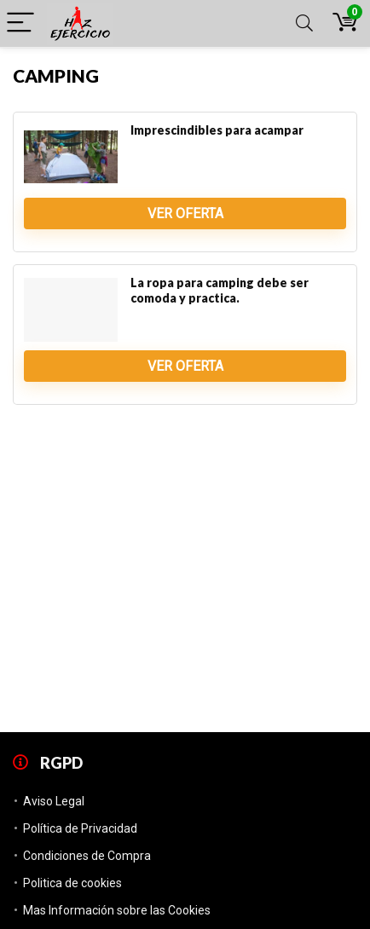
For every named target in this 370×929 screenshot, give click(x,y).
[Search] (304, 23)
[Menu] (20, 23)
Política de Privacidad (80, 828)
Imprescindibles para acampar (217, 130)
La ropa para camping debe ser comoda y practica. (219, 290)
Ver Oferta (185, 213)
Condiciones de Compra (87, 856)
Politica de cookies (72, 883)
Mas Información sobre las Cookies (117, 910)
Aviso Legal (53, 801)
